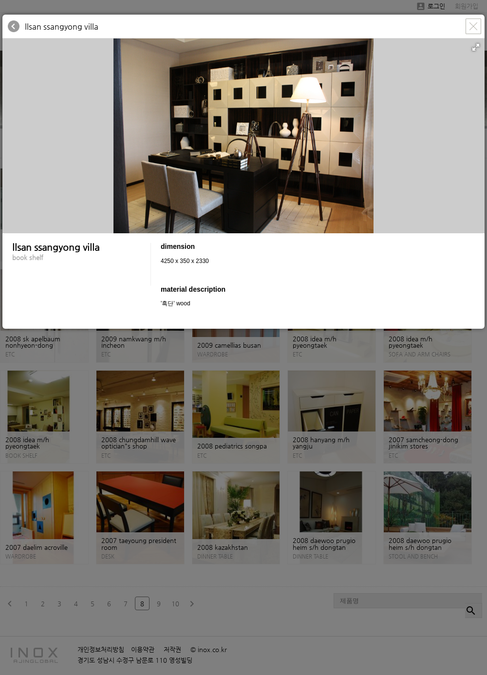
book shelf (27, 257)
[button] (476, 47)
